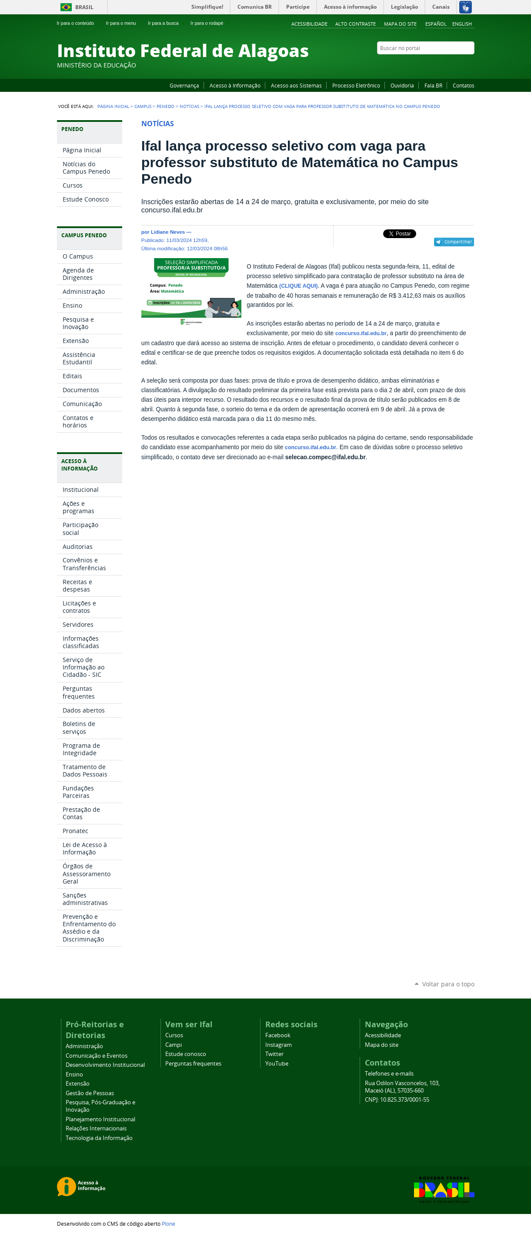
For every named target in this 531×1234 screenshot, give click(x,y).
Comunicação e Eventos (96, 1055)
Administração (84, 1046)
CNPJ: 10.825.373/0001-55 (397, 1099)
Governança (184, 85)
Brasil (84, 7)
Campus (142, 106)
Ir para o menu (124, 23)
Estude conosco (185, 1054)
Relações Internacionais (96, 1128)
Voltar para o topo (448, 984)
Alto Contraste (355, 23)
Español (436, 23)
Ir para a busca (167, 23)
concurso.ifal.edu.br (361, 333)
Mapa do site (400, 23)
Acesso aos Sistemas (296, 85)
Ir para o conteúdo (79, 23)
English (462, 23)
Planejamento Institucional (100, 1119)
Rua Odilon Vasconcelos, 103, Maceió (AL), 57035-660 (402, 1086)
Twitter (459, 65)
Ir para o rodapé (210, 23)
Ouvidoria (402, 85)
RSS (470, 65)
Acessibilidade (309, 23)
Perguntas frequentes (193, 1063)
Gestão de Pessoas (90, 1093)
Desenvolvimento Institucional (105, 1065)
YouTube (437, 65)
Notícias (189, 106)
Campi (173, 1045)
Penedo (165, 106)
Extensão (78, 1083)
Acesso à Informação (235, 85)
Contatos (463, 85)
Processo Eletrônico (356, 85)
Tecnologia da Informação (99, 1138)
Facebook (426, 65)
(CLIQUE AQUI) (298, 286)
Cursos (174, 1035)
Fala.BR (433, 85)
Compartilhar (458, 242)
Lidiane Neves (168, 232)
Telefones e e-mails (389, 1073)
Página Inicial (113, 106)
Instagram (448, 65)
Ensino (74, 1074)
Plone (168, 1223)
